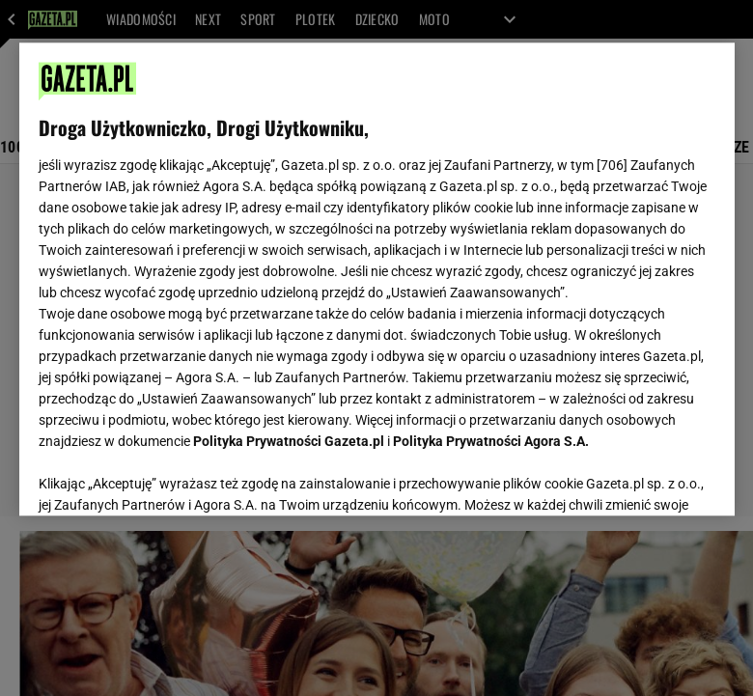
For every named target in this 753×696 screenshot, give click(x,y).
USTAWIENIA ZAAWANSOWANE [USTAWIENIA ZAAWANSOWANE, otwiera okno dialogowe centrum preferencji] (164, 477)
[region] (377, 278)
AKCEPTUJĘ (649, 478)
